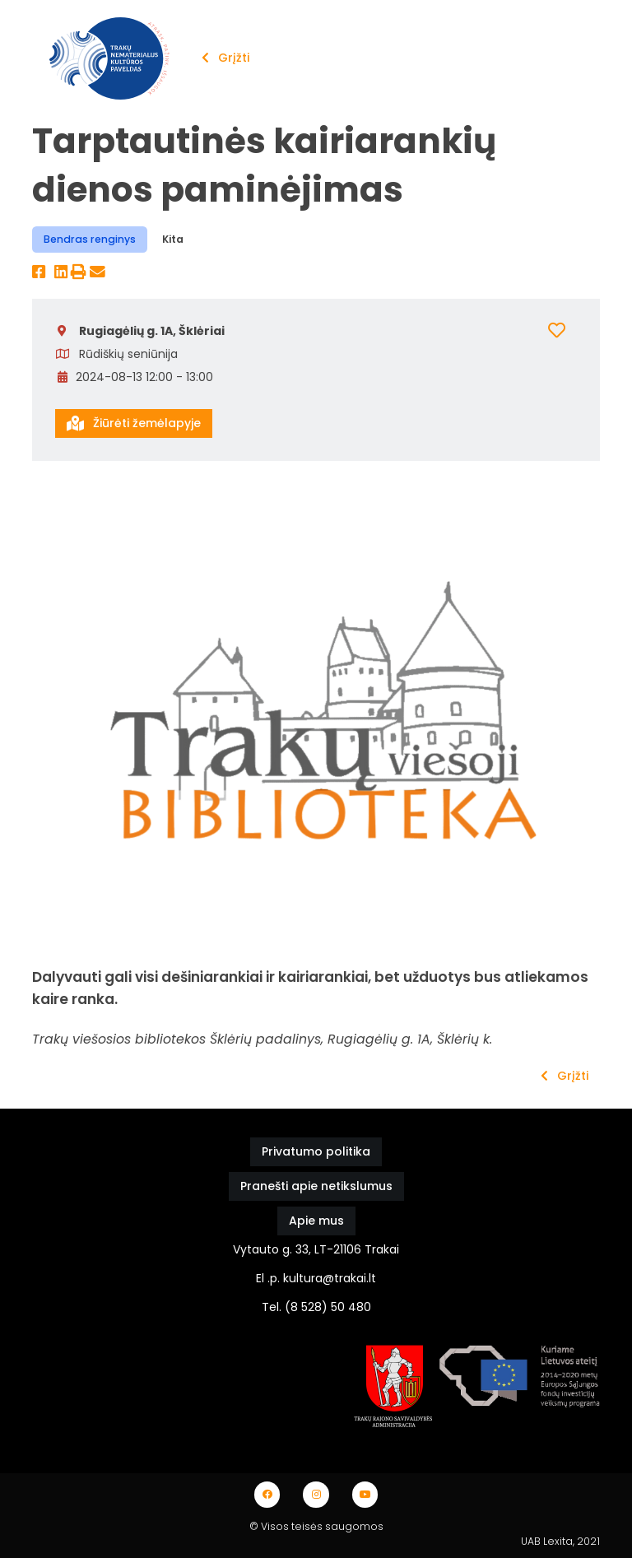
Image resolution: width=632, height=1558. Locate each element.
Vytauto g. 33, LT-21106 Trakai (316, 1249)
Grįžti (225, 57)
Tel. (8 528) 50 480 (316, 1307)
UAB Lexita (547, 1541)
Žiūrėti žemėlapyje (134, 423)
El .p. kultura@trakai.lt (316, 1278)
